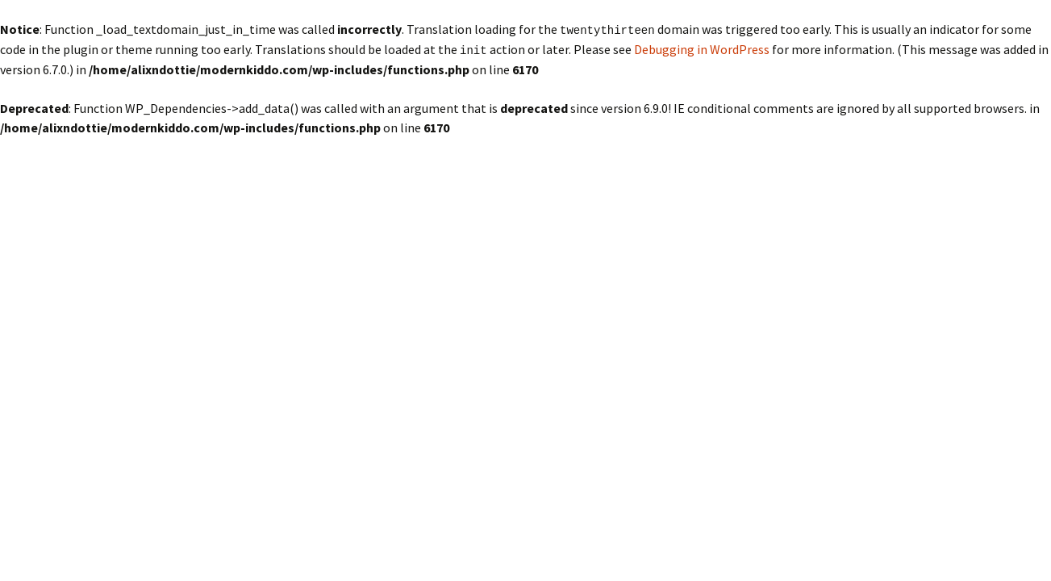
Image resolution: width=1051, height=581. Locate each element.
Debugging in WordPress (701, 48)
